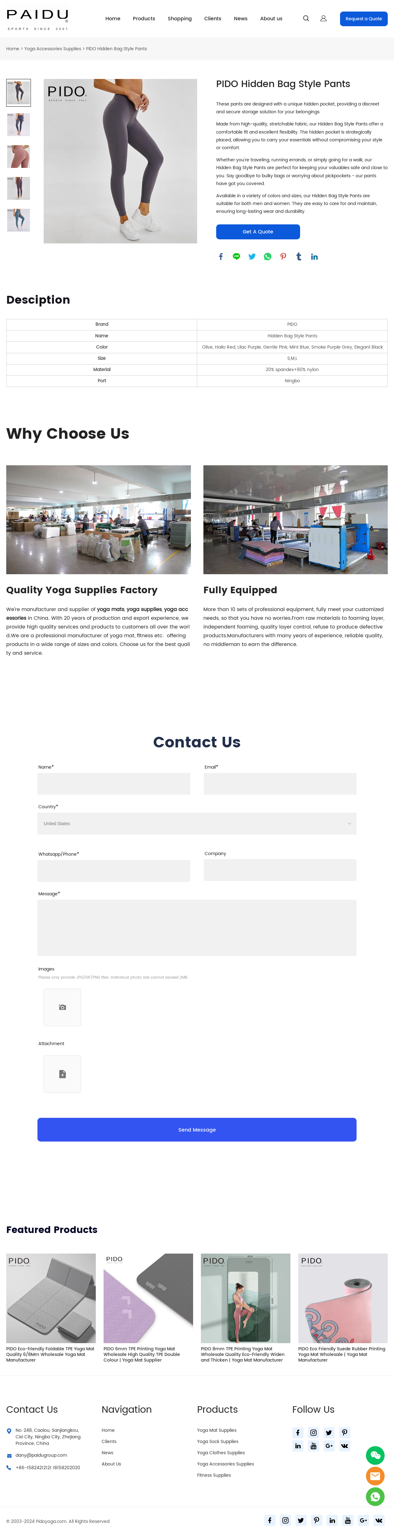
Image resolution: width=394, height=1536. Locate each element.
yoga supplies (144, 609)
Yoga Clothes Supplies (221, 1452)
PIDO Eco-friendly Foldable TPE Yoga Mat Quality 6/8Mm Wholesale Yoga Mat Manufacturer (50, 1354)
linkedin (314, 256)
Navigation (127, 1410)
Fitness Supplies (214, 1475)
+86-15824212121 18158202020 (48, 1468)
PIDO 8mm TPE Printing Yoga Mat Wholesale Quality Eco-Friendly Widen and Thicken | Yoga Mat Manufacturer (243, 1354)
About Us (111, 1464)
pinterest (283, 256)
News (241, 19)
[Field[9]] (280, 784)
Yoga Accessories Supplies (52, 48)
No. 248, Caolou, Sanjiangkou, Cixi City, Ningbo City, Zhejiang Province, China (48, 1437)
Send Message (197, 1130)
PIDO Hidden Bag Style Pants (116, 48)
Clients (212, 19)
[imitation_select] (194, 823)
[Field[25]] (113, 871)
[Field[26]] (280, 870)
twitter (252, 256)
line (236, 256)
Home (112, 19)
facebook (221, 256)
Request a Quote (364, 18)
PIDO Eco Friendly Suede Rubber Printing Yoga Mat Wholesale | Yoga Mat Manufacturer (341, 1354)
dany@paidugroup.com (41, 1455)
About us (271, 19)
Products (144, 19)
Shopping (180, 19)
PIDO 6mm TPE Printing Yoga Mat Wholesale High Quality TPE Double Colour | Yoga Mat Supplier (142, 1354)
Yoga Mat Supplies (216, 1430)
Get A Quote (258, 232)
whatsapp (267, 256)
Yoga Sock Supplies (217, 1441)
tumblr (299, 256)
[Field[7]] (113, 784)
